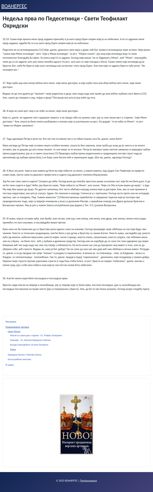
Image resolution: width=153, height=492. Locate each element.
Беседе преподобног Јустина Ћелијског (29, 344)
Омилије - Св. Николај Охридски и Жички (30, 340)
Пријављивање (88, 480)
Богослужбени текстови (19, 359)
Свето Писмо (14, 331)
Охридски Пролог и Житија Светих (24, 354)
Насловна (10, 321)
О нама (9, 364)
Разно (13, 349)
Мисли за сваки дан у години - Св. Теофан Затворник (36, 335)
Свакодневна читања (17, 327)
